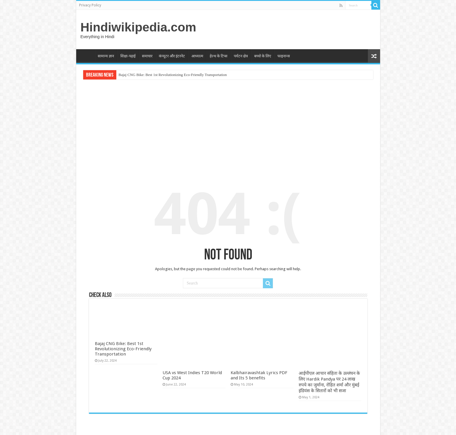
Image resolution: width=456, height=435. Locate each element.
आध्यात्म (197, 56)
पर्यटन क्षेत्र (241, 56)
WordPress (325, 425)
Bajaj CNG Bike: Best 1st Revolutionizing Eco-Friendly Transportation (173, 74)
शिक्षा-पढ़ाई (128, 56)
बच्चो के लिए (262, 56)
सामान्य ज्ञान (106, 56)
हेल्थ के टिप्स (218, 56)
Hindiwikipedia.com (138, 27)
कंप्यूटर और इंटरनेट (172, 56)
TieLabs (366, 425)
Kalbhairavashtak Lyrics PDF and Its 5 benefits (259, 317)
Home (86, 55)
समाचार (147, 56)
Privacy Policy (90, 5)
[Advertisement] (228, 127)
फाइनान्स (283, 56)
